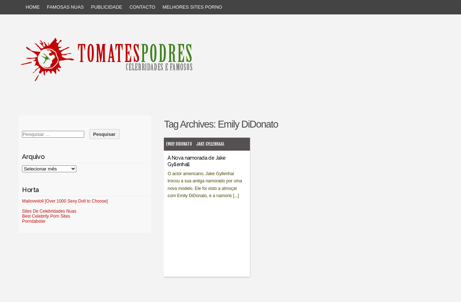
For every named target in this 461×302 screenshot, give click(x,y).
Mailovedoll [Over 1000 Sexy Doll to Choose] (65, 201)
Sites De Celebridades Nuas (49, 211)
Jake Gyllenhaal (210, 144)
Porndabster (33, 221)
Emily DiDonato (179, 144)
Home (33, 7)
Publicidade (106, 7)
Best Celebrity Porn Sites (46, 216)
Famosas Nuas (65, 7)
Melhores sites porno (192, 7)
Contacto (142, 7)
